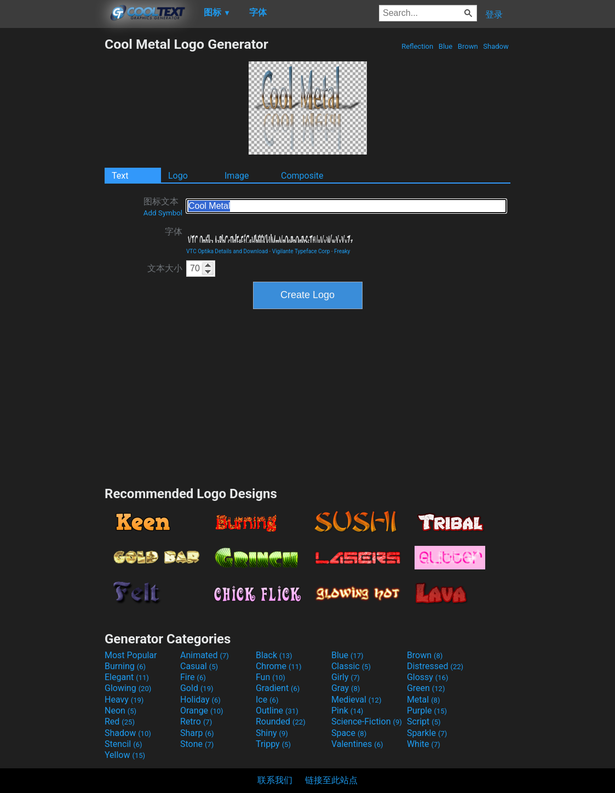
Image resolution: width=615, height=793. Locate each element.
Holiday (200, 699)
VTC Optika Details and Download (227, 251)
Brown (468, 46)
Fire (193, 677)
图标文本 (162, 206)
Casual (199, 666)
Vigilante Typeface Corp (301, 251)
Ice (267, 699)
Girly (345, 677)
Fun (270, 677)
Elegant (127, 677)
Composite (302, 175)
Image (237, 175)
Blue (446, 46)
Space (348, 733)
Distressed (435, 666)
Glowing (128, 688)
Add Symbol (162, 213)
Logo (178, 175)
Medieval (356, 699)
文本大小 (164, 268)
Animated (204, 655)
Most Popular (131, 655)
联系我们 (274, 780)
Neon (120, 710)
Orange (201, 710)
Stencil (123, 744)
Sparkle (427, 733)
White (423, 744)
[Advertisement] (52, 200)
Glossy (428, 677)
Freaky (342, 251)
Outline (277, 710)
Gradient (278, 688)
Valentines (357, 744)
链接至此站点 (331, 780)
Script (424, 721)
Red (120, 721)
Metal (423, 699)
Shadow (495, 46)
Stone (197, 744)
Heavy (124, 699)
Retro (196, 721)
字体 (173, 231)
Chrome (279, 666)
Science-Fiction (366, 721)
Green (426, 688)
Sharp (197, 733)
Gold (197, 688)
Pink (347, 710)
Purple (427, 710)
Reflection (417, 46)
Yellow (125, 755)
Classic (351, 666)
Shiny (272, 733)
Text (120, 175)
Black (274, 655)
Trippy (273, 744)
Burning (125, 666)
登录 (494, 14)
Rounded (281, 721)
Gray (345, 688)
